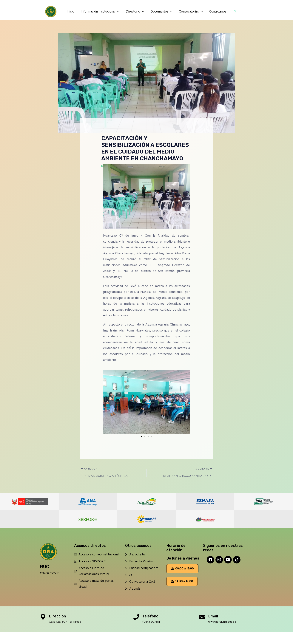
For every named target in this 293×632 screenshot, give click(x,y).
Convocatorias (188, 11)
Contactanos (217, 11)
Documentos (159, 11)
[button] (234, 11)
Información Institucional (98, 11)
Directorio (133, 11)
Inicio (71, 11)
